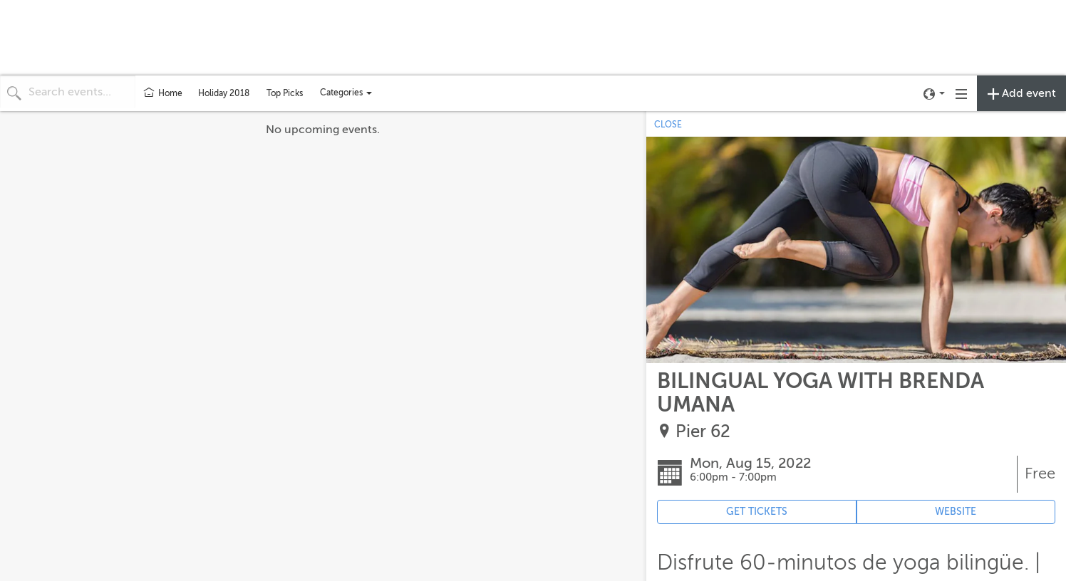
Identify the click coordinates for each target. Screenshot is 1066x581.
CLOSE (668, 125)
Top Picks (284, 93)
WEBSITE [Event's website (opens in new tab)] (955, 511)
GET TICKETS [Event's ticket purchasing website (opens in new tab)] (756, 511)
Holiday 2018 (223, 93)
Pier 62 (703, 431)
